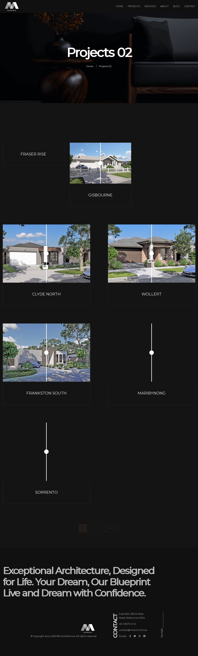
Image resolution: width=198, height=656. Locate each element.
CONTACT (189, 6)
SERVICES (150, 6)
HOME (119, 6)
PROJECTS (134, 6)
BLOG (176, 6)
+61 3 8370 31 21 (127, 624)
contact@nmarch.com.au (133, 630)
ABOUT (164, 6)
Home (89, 66)
